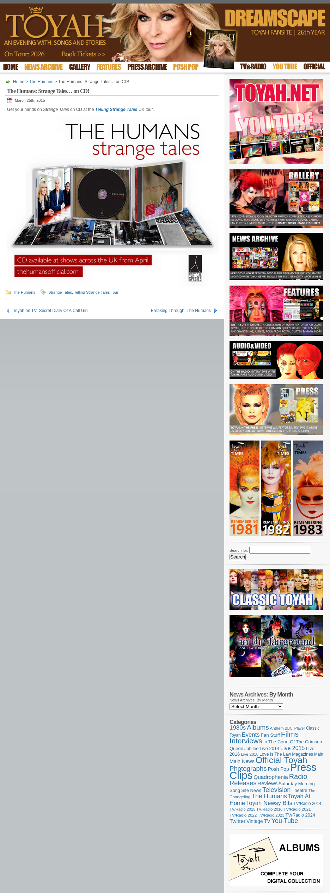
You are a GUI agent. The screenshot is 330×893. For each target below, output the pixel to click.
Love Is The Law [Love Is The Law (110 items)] (275, 754)
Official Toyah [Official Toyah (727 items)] (281, 760)
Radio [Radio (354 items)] (298, 776)
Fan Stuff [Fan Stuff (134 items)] (270, 735)
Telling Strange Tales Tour (96, 292)
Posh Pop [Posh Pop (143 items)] (278, 769)
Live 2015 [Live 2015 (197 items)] (292, 748)
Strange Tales (60, 292)
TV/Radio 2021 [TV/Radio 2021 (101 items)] (297, 809)
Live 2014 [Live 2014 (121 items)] (270, 748)
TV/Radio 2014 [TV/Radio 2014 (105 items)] (307, 803)
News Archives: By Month (251, 700)
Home (18, 81)
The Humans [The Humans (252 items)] (269, 796)
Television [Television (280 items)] (276, 789)
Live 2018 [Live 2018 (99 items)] (250, 754)
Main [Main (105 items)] (318, 754)
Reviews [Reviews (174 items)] (267, 783)
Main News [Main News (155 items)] (242, 761)
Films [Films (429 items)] (290, 734)
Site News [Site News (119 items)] (251, 790)
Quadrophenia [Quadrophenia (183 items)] (270, 777)
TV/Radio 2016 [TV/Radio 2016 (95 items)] (269, 809)
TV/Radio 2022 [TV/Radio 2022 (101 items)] (243, 815)
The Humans (41, 81)
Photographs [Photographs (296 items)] (248, 768)
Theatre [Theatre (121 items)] (299, 790)
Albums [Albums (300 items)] (258, 727)
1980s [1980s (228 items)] (238, 727)
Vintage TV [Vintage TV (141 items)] (258, 821)
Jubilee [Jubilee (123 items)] (251, 748)
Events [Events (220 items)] (251, 734)
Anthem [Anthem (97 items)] (277, 728)
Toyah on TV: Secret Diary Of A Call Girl (50, 310)
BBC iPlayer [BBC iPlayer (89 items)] (295, 728)
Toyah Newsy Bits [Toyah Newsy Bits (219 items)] (269, 803)
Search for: (239, 550)
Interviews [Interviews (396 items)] (246, 741)
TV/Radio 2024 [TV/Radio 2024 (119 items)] (300, 815)
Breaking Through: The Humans (181, 310)
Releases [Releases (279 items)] (243, 783)
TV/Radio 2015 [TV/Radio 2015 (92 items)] (242, 809)
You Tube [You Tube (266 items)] (284, 820)
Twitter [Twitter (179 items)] (237, 821)
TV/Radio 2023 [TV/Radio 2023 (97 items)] (271, 815)
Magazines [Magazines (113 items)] (302, 754)
